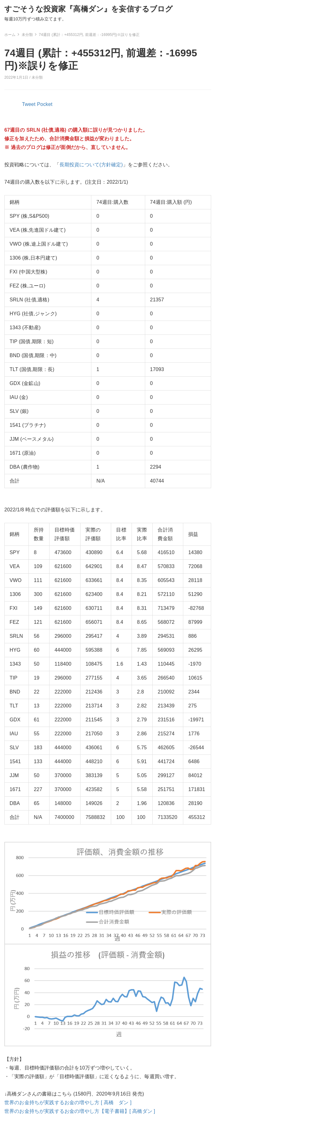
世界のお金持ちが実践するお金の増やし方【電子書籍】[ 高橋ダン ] (79, 1111)
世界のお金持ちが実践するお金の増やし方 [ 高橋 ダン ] (68, 1102)
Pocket (45, 104)
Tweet (29, 104)
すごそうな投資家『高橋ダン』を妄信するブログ (88, 9)
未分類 (37, 77)
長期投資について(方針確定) (91, 164)
